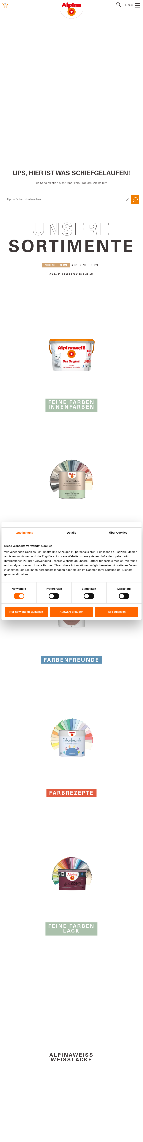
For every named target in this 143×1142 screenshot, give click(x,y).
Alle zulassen (117, 611)
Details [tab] (71, 532)
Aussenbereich (85, 124)
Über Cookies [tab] (118, 532)
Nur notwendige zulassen (26, 611)
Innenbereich (56, 124)
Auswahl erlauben (71, 611)
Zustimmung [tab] (24, 532)
